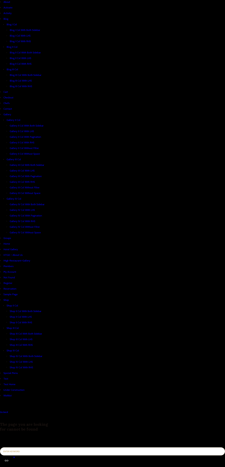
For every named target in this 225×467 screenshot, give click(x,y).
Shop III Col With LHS (21, 339)
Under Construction (14, 389)
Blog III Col (12, 69)
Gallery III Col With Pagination (26, 176)
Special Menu (10, 373)
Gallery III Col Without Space (25, 193)
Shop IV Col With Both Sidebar (26, 356)
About (6, 1)
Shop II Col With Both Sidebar (25, 311)
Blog (5, 18)
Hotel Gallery (10, 249)
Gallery (7, 114)
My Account (9, 271)
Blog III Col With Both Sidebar (25, 75)
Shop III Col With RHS (21, 344)
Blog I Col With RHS (20, 41)
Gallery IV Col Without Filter (25, 226)
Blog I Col (12, 24)
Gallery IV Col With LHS (22, 210)
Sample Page (10, 294)
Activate (7, 7)
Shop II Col (12, 305)
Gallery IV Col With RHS (22, 221)
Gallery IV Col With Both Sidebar (27, 204)
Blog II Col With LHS (20, 58)
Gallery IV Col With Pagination (26, 215)
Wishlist (7, 395)
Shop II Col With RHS (21, 322)
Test (5, 378)
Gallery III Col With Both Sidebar (27, 165)
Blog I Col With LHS (20, 35)
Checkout (8, 97)
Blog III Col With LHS (21, 80)
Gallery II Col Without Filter (24, 148)
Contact (7, 108)
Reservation (9, 288)
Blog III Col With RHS (21, 86)
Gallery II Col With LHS (22, 131)
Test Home (9, 384)
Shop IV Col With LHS (21, 361)
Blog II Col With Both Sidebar (25, 52)
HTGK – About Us (13, 254)
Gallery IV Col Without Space (25, 232)
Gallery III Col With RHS (22, 181)
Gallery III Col (14, 159)
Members (8, 266)
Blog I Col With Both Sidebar (25, 30)
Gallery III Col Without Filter (25, 187)
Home (6, 243)
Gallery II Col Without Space (25, 153)
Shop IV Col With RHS (21, 367)
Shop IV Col (13, 350)
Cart (5, 91)
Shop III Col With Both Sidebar (26, 333)
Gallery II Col (13, 120)
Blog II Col (12, 46)
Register (7, 283)
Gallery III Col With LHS (22, 170)
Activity (7, 13)
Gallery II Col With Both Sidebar (27, 125)
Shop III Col (13, 328)
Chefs (6, 103)
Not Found (9, 277)
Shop (6, 299)
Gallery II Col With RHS (22, 142)
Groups (7, 238)
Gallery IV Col (14, 198)
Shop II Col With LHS (21, 316)
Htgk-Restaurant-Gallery (16, 260)
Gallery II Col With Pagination (25, 136)
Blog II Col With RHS (21, 63)
